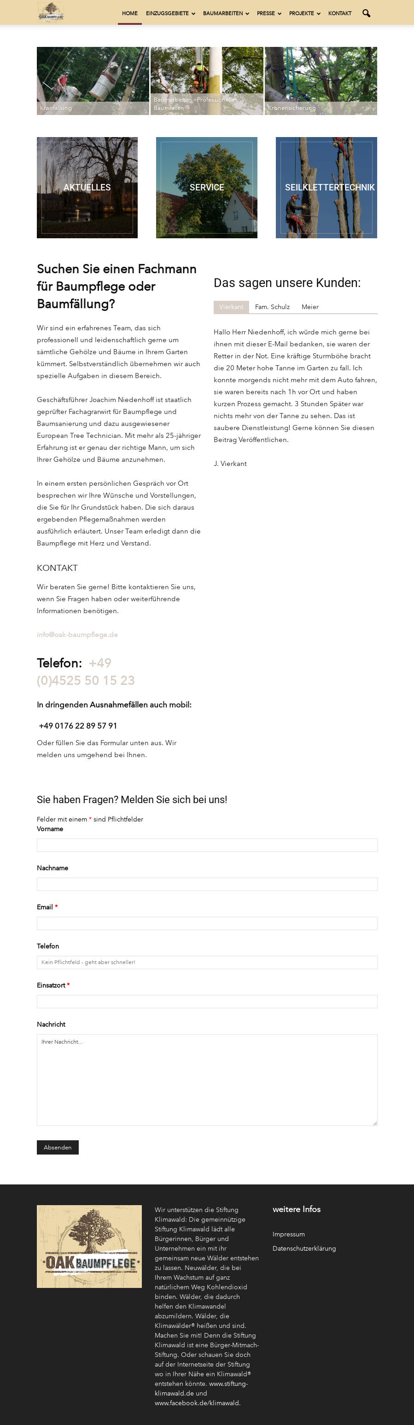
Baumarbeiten (226, 14)
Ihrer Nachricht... (207, 1080)
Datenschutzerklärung (304, 1249)
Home (130, 14)
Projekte (305, 14)
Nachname (52, 868)
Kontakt (339, 14)
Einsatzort (53, 985)
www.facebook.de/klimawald (197, 1403)
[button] (367, 14)
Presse (269, 14)
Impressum (289, 1234)
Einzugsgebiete (171, 14)
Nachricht (51, 1025)
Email (47, 907)
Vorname (50, 829)
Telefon (48, 946)
